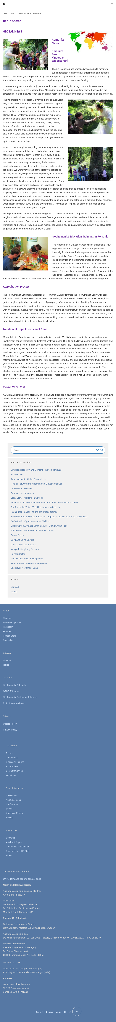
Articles (9, 817)
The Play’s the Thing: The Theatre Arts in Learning (36, 507)
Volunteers (11, 775)
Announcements (13, 800)
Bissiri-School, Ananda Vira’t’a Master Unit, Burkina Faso (39, 525)
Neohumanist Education (15, 685)
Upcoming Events (14, 813)
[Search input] (54, 450)
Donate (49, 1012)
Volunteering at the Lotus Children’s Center (32, 530)
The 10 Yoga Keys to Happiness (27, 558)
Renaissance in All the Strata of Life (28, 479)
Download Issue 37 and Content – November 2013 (36, 469)
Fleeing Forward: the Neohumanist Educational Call (36, 483)
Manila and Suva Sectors (23, 544)
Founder (7, 631)
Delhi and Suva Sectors (22, 540)
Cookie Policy (10, 723)
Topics (14, 591)
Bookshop (10, 838)
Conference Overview (21, 488)
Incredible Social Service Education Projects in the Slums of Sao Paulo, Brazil (50, 516)
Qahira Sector (18, 535)
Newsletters (11, 795)
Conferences (12, 757)
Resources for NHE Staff (17, 851)
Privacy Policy (10, 729)
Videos (9, 855)
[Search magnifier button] (102, 450)
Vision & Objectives (12, 622)
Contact (39, 1012)
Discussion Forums (15, 762)
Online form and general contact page (22, 879)
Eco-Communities (14, 771)
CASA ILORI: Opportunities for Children (30, 521)
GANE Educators (11, 691)
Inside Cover (17, 474)
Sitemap (15, 587)
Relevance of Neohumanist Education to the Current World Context (44, 502)
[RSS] (70, 1011)
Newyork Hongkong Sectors (25, 549)
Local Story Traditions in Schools (27, 497)
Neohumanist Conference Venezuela (29, 563)
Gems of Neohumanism (22, 493)
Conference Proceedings (17, 846)
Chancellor (8, 640)
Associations (12, 766)
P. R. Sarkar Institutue (14, 703)
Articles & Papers (14, 842)
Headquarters (9, 636)
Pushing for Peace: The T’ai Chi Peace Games (34, 512)
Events (9, 753)
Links (58, 1012)
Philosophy (8, 627)
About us (7, 618)
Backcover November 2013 (24, 568)
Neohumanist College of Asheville (20, 697)
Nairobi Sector (18, 554)
